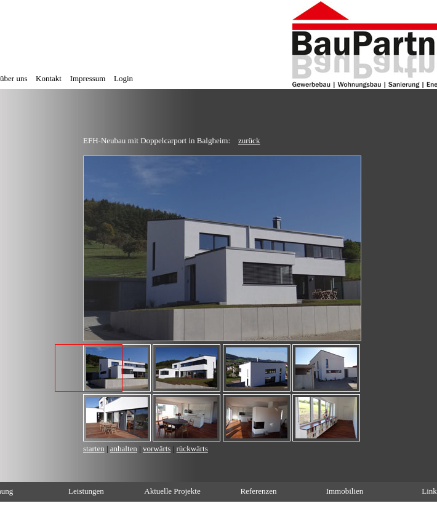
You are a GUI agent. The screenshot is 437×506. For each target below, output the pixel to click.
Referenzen (258, 491)
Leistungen (86, 491)
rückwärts (192, 448)
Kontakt (49, 78)
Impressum (88, 78)
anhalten (123, 448)
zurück (249, 140)
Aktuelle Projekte (172, 491)
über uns (13, 78)
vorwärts (157, 448)
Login (123, 78)
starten (94, 448)
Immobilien (345, 491)
